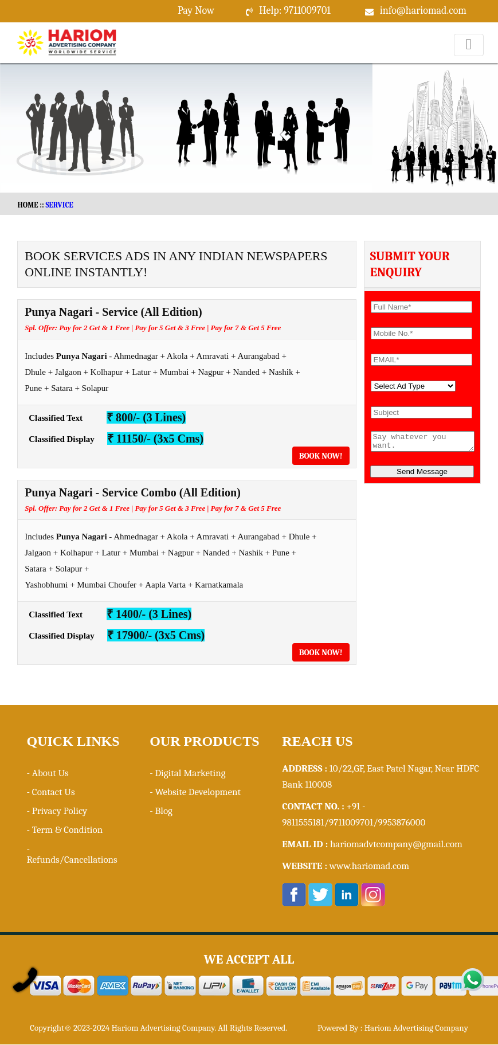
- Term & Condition (64, 829)
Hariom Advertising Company (416, 1028)
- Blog (161, 810)
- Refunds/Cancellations (71, 854)
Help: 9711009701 (295, 11)
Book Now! (321, 456)
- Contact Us (50, 791)
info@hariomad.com (423, 11)
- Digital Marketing (187, 773)
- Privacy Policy (56, 810)
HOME (27, 205)
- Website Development (195, 791)
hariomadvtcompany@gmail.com (396, 844)
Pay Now (196, 11)
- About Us (47, 773)
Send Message (422, 475)
